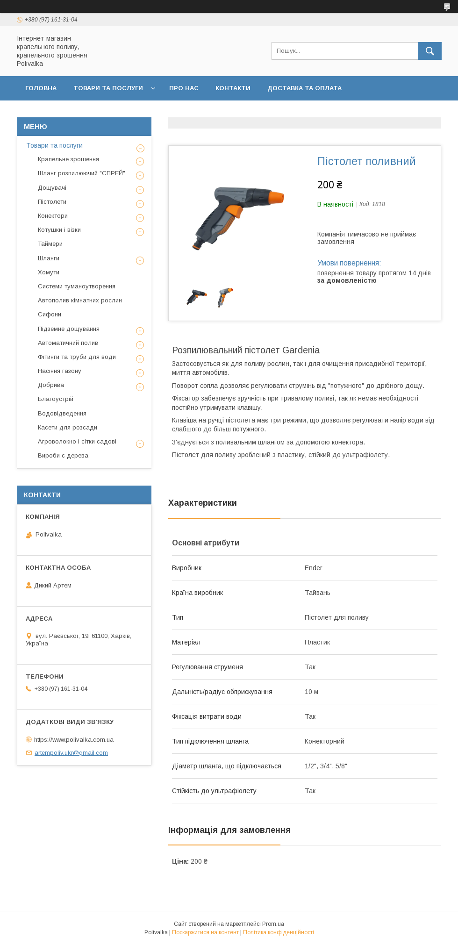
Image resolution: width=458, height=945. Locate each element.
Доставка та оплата (304, 88)
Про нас (184, 88)
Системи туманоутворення (76, 286)
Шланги (48, 258)
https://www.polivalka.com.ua (74, 739)
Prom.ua (273, 924)
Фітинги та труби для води (77, 356)
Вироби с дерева (63, 455)
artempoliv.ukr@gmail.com (71, 752)
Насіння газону (59, 370)
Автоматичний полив (68, 342)
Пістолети (52, 201)
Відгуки (368, 112)
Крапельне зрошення (68, 159)
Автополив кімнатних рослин (80, 300)
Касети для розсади (67, 427)
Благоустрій (55, 398)
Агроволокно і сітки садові (77, 441)
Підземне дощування (69, 328)
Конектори (53, 215)
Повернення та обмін (64, 112)
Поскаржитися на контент (205, 932)
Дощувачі (52, 187)
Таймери (50, 243)
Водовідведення (62, 413)
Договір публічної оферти (169, 112)
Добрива (51, 384)
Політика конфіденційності (286, 112)
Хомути (48, 272)
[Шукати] (430, 51)
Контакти (232, 88)
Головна (41, 88)
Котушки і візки (59, 229)
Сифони (49, 314)
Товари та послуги (108, 88)
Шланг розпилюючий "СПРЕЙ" (81, 173)
